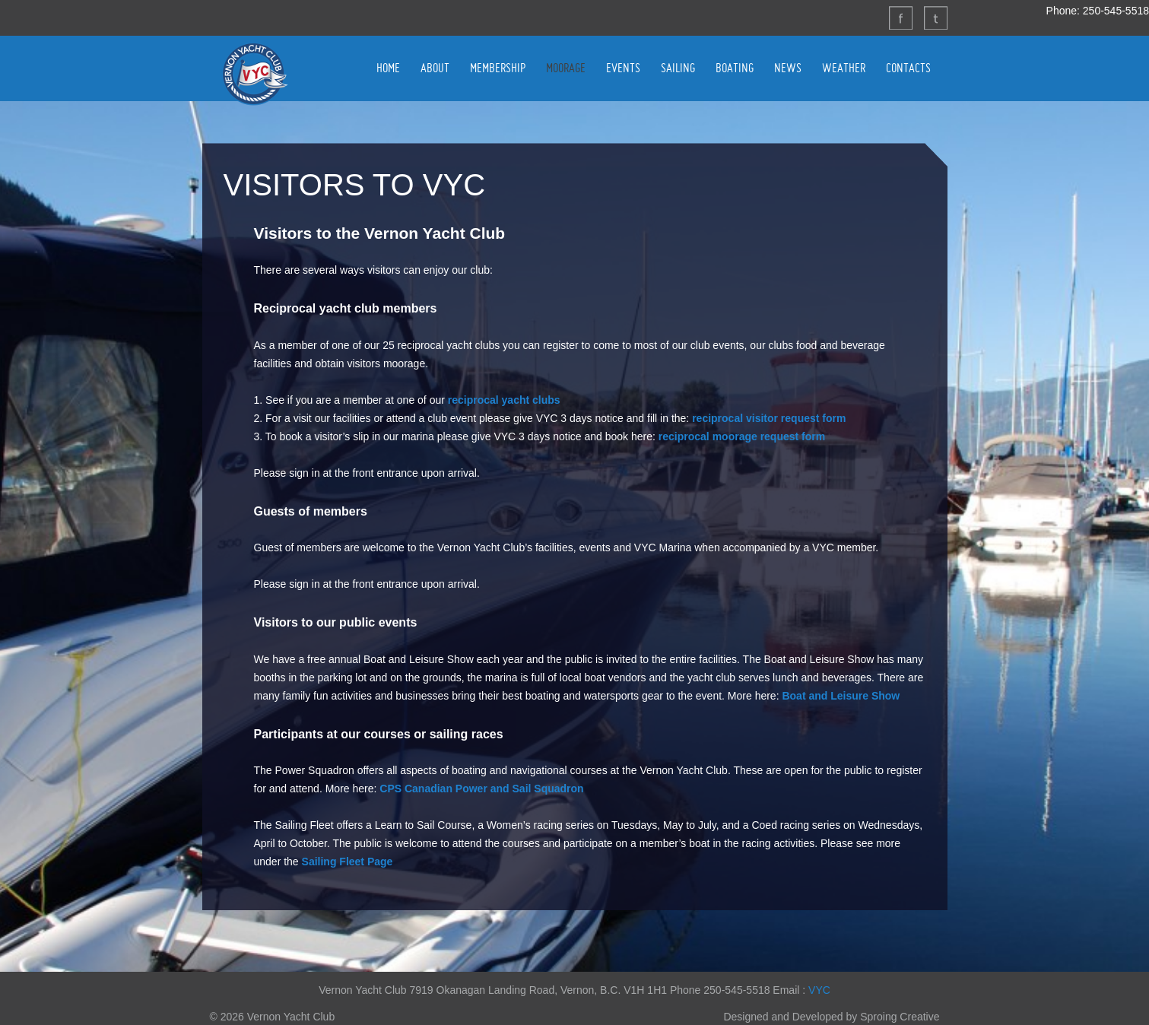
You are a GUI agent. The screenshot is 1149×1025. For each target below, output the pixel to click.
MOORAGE (566, 67)
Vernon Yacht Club (254, 74)
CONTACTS (908, 67)
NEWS (787, 67)
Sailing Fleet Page (347, 861)
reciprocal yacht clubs (504, 400)
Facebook (900, 17)
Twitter (935, 17)
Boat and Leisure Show (841, 696)
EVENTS (623, 67)
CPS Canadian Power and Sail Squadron (481, 788)
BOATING (735, 67)
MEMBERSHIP (497, 67)
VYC (819, 990)
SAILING (678, 67)
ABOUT (435, 67)
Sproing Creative (899, 1017)
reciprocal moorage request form (742, 436)
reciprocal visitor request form (769, 418)
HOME (388, 67)
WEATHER (843, 67)
